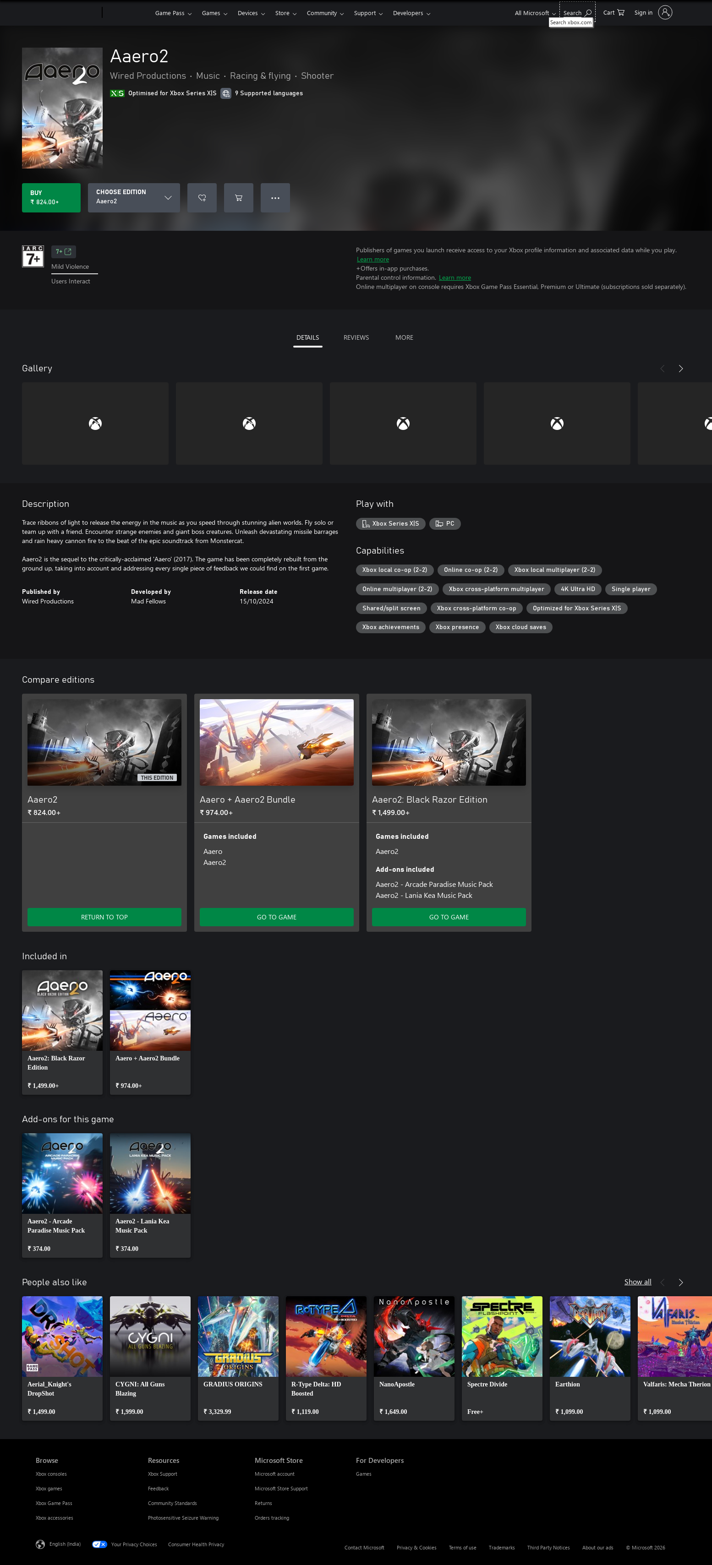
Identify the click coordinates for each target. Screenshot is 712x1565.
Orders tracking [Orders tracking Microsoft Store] (272, 1518)
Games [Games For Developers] (364, 1474)
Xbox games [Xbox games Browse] (49, 1488)
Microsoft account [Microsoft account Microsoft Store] (275, 1474)
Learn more (373, 259)
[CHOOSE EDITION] (134, 197)
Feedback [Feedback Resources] (158, 1488)
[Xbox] (127, 12)
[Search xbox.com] (577, 11)
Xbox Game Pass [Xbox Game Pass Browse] (54, 1503)
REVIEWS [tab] (356, 337)
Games (211, 12)
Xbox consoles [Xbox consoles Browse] (51, 1474)
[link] (62, 1032)
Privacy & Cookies (417, 1547)
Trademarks (502, 1547)
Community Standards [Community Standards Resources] (172, 1503)
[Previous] (662, 368)
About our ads (597, 1547)
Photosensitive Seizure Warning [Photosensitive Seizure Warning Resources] (183, 1518)
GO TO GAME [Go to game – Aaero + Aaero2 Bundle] (276, 917)
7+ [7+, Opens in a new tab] (63, 251)
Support (365, 12)
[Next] (681, 368)
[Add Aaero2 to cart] (238, 197)
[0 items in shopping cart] (613, 11)
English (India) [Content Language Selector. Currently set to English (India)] (65, 1544)
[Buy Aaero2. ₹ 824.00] (51, 197)
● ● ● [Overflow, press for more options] (275, 197)
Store (282, 12)
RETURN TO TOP (104, 917)
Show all (638, 1281)
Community (322, 12)
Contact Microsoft (364, 1547)
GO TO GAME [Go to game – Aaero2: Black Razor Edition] (449, 917)
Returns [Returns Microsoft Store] (263, 1503)
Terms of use (462, 1547)
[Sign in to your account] (652, 12)
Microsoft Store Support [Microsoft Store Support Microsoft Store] (281, 1488)
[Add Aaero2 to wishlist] (202, 197)
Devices (248, 12)
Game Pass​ (170, 12)
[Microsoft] (67, 12)
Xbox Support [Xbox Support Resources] (162, 1474)
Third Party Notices (548, 1547)
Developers (408, 12)
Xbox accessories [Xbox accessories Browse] (54, 1518)
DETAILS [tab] (307, 337)
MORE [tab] (404, 337)
